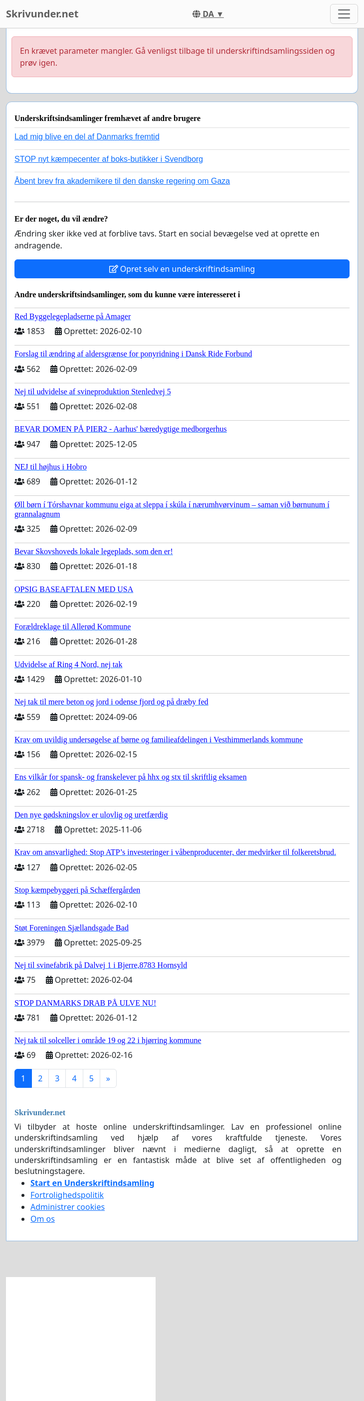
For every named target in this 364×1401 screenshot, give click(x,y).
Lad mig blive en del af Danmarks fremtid (87, 136)
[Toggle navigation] (344, 14)
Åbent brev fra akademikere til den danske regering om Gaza (122, 181)
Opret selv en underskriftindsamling (182, 268)
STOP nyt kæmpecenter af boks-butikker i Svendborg (108, 159)
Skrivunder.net (42, 13)
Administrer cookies (67, 1206)
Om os (42, 1218)
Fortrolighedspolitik (67, 1194)
